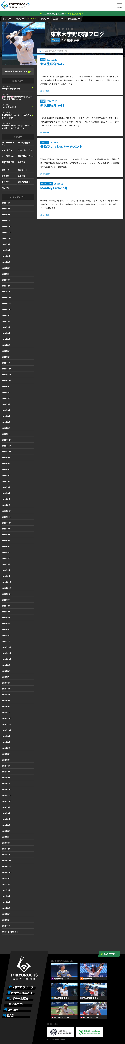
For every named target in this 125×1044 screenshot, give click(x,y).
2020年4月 (6, 624)
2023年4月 (6, 416)
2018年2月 (6, 778)
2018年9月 (6, 736)
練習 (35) (5, 176)
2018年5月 (6, 760)
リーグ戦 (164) (8, 156)
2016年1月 (6, 926)
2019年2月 (6, 707)
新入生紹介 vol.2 (52, 64)
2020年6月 (6, 618)
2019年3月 (6, 701)
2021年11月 (7, 517)
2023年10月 (7, 381)
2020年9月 (6, 600)
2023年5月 (6, 410)
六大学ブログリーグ (21, 987)
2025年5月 (6, 268)
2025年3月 (6, 280)
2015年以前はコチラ (10, 932)
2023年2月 (6, 428)
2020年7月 (6, 612)
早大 (58, 19)
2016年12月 (7, 861)
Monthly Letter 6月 (54, 188)
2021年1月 (6, 576)
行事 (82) (21, 176)
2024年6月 (6, 333)
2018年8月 (6, 742)
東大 (32, 18)
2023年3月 (6, 422)
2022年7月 (6, 470)
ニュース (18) (7, 150)
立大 (45, 19)
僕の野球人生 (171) (26, 156)
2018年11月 (7, 724)
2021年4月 (6, 558)
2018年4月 (6, 766)
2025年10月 (7, 238)
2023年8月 (6, 393)
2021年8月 (6, 535)
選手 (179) (6, 182)
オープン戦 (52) (24, 143)
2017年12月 (7, 790)
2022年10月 (7, 452)
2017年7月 (6, 819)
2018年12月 (7, 719)
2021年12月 (7, 511)
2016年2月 (6, 920)
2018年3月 (6, 772)
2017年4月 (6, 837)
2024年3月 (6, 351)
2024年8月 (6, 321)
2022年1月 (6, 505)
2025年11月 (7, 233)
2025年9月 (6, 244)
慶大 (74, 19)
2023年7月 (6, 398)
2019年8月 (6, 671)
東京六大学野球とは (20, 993)
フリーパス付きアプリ (53, 13)
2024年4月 (6, 345)
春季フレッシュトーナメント (61, 147)
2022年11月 (7, 446)
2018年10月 (7, 730)
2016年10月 (7, 873)
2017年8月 (6, 813)
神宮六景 (9, 1015)
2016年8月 (6, 884)
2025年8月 (6, 250)
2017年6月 (6, 825)
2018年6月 (6, 754)
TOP (41, 51)
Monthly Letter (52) (8, 143)
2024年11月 (7, 304)
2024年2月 (6, 357)
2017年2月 (6, 849)
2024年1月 (6, 363)
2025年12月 (7, 227)
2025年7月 (6, 256)
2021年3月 (6, 564)
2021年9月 (6, 529)
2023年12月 (7, 369)
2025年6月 (6, 262)
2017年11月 (7, 796)
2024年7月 (6, 327)
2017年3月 (6, 843)
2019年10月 (7, 659)
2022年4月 (6, 487)
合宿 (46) (21, 162)
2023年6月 (6, 404)
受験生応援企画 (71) (8, 163)
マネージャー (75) (25, 150)
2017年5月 (6, 831)
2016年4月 (6, 908)
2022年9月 (6, 458)
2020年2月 (6, 636)
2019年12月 (7, 647)
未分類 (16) (22, 170)
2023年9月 (6, 387)
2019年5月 (6, 689)
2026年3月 (6, 209)
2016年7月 (6, 890)
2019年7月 (6, 677)
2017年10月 (7, 801)
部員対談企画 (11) (25, 182)
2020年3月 (6, 630)
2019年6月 (6, 683)
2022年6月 (6, 476)
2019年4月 (6, 695)
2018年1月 (6, 784)
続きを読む (45, 91)
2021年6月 (6, 547)
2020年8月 (6, 606)
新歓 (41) (5, 170)
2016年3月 (6, 914)
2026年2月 (6, 215)
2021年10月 (7, 523)
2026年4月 (6, 203)
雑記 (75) (5, 188)
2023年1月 (6, 434)
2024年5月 (6, 339)
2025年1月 (6, 292)
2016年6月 (6, 896)
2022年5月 (6, 481)
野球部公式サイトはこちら (18, 71)
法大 (20, 19)
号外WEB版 (11, 1010)
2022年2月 (6, 499)
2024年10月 (7, 310)
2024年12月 (7, 298)
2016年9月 (6, 879)
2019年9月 (6, 665)
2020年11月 (7, 588)
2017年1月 (6, 855)
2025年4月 (6, 274)
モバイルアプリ (15, 1004)
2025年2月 (6, 286)
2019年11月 (7, 653)
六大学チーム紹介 (17, 998)
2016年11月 (7, 867)
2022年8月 (6, 464)
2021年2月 (6, 570)
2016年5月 (6, 902)
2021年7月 (6, 541)
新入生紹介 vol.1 (52, 105)
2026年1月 (6, 221)
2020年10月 (7, 594)
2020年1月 (6, 641)
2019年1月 (6, 713)
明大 (7, 19)
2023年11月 (7, 375)
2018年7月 (6, 748)
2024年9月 (6, 316)
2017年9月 (6, 807)
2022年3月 (6, 493)
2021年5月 (6, 553)
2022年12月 (7, 440)
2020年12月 (7, 582)
